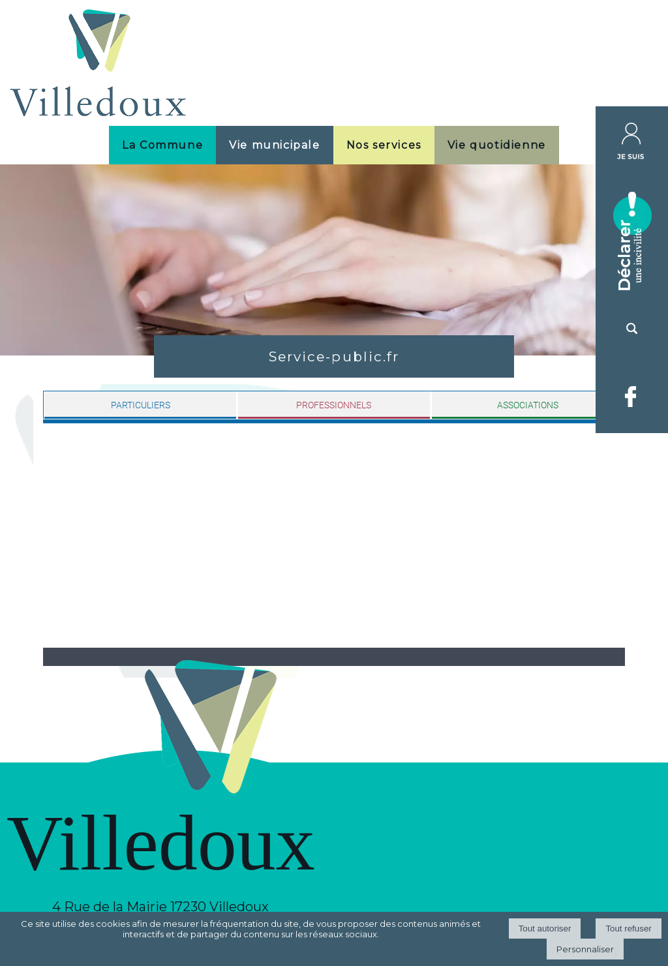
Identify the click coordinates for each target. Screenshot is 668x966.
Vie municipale (274, 145)
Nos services (383, 145)
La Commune (162, 145)
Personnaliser (585, 949)
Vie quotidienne (497, 145)
